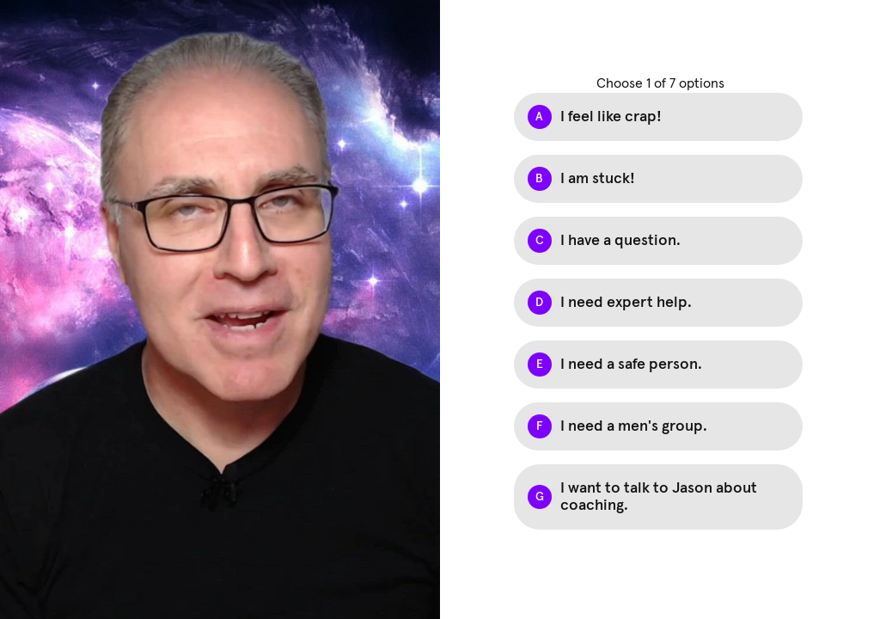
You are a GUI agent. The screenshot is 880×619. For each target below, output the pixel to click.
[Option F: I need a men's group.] (658, 426)
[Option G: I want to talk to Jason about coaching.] (658, 497)
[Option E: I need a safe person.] (658, 364)
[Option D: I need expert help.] (658, 303)
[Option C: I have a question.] (658, 241)
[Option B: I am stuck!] (658, 179)
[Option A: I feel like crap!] (658, 117)
